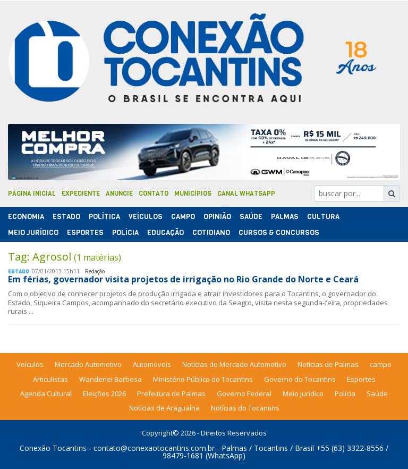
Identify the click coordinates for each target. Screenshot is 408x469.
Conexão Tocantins (53, 448)
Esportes (85, 232)
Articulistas (50, 379)
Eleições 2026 (104, 393)
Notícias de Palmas (328, 364)
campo (381, 364)
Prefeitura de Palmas (171, 393)
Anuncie (119, 193)
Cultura (323, 216)
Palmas (285, 216)
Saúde (251, 216)
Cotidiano (211, 232)
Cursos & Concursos (279, 232)
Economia (26, 216)
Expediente (81, 193)
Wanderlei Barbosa (110, 379)
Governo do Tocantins (300, 379)
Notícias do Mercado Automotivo (234, 364)
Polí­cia (125, 232)
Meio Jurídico (33, 232)
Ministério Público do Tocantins (203, 379)
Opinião (217, 216)
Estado (66, 216)
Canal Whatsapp (246, 193)
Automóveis (152, 364)
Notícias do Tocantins (245, 408)
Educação (165, 232)
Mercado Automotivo (88, 364)
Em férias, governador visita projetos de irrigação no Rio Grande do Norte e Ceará (183, 279)
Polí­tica (104, 216)
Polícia (345, 393)
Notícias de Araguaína (164, 408)
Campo (183, 216)
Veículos (146, 216)
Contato (153, 193)
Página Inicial (32, 193)
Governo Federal (244, 393)
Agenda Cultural (46, 393)
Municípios (192, 193)
